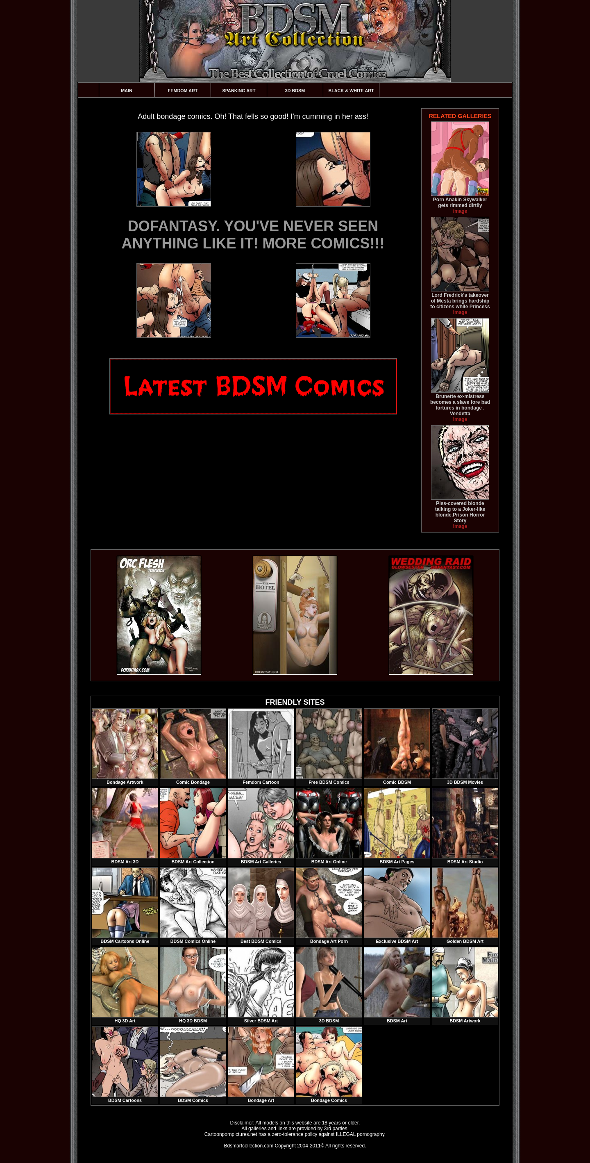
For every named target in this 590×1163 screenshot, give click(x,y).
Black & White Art (351, 90)
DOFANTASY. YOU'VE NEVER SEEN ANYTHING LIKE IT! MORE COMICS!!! (253, 235)
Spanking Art (239, 90)
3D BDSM (295, 90)
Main (126, 90)
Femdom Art (183, 90)
